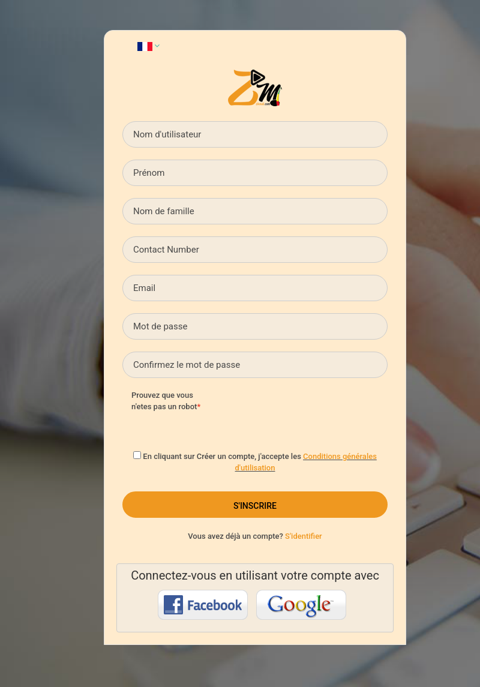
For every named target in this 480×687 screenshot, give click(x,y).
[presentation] (311, 413)
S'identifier (303, 536)
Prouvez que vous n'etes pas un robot (164, 401)
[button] (148, 45)
